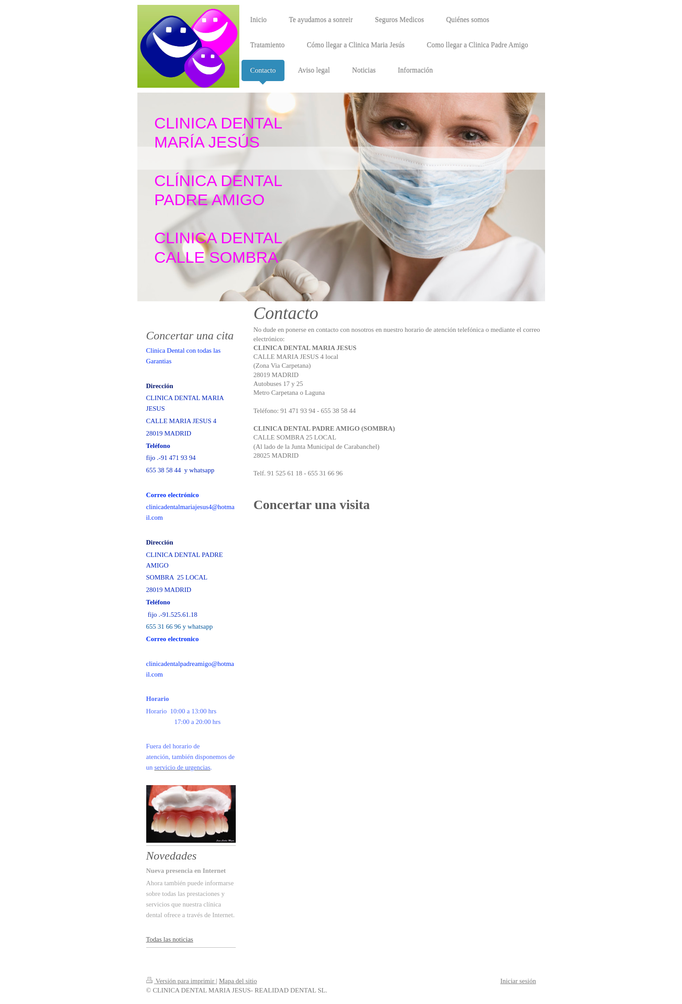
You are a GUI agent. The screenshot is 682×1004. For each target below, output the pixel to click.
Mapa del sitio (238, 981)
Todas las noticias (169, 939)
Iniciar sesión (518, 981)
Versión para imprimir (181, 981)
